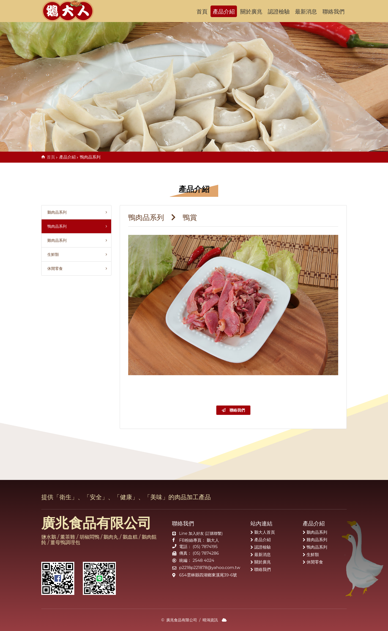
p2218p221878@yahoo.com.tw (209, 567)
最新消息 (306, 11)
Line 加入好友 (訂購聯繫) (201, 533)
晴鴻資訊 (210, 619)
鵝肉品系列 (55, 212)
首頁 (201, 11)
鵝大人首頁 (264, 532)
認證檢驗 (279, 11)
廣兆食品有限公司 (71, 11)
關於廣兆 (251, 11)
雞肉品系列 (55, 240)
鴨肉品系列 (55, 226)
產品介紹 (224, 11)
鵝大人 (213, 540)
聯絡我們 (334, 11)
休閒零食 (53, 268)
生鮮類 (51, 254)
